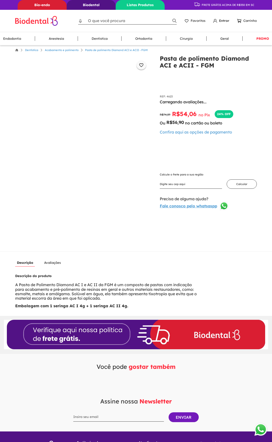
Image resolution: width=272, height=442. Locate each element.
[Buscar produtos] (174, 20)
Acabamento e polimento (62, 50)
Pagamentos (87, 423)
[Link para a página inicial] (16, 50)
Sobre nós (84, 389)
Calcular (241, 184)
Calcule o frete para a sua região (181, 174)
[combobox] (127, 21)
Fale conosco (148, 389)
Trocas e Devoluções (93, 414)
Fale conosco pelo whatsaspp (194, 206)
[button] (80, 21)
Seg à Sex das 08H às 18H (161, 399)
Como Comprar (88, 406)
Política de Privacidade (95, 398)
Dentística (31, 50)
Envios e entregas (91, 431)
